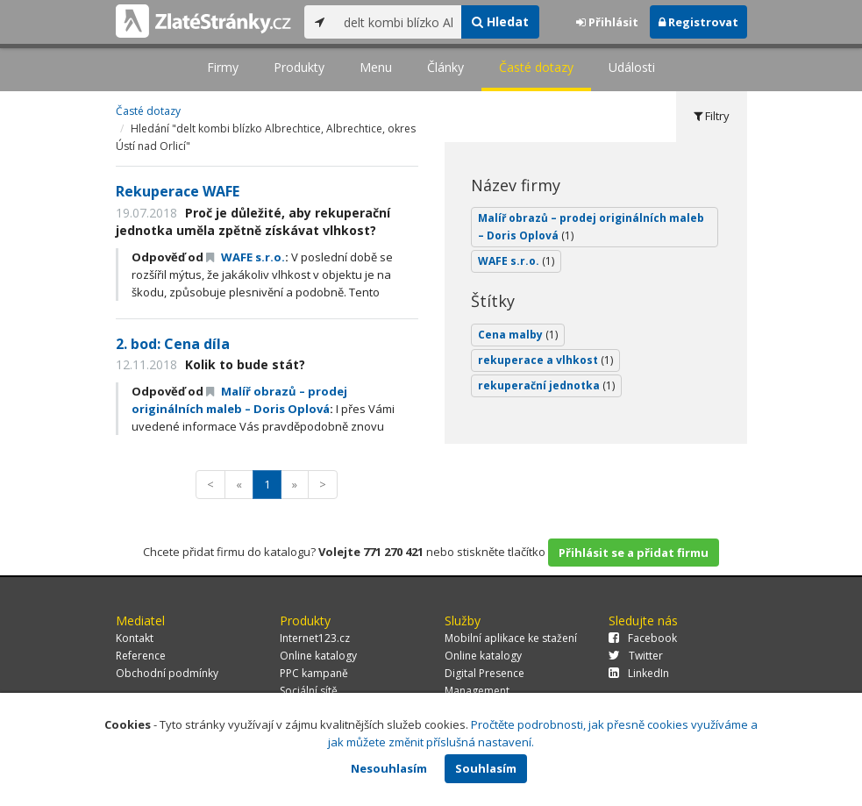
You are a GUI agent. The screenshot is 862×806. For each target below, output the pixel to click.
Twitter (636, 655)
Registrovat (698, 22)
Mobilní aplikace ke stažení (511, 638)
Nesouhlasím (389, 768)
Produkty (299, 67)
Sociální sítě (309, 690)
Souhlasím (485, 768)
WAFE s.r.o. (245, 257)
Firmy (223, 67)
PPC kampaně (314, 673)
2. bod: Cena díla (173, 343)
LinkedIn (639, 673)
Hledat (500, 21)
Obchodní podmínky (167, 673)
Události (632, 67)
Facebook (643, 638)
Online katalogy (318, 655)
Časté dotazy (536, 67)
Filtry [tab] (712, 116)
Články (445, 67)
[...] (398, 22)
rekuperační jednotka (546, 385)
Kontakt (134, 638)
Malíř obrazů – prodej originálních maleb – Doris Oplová (239, 400)
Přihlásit (607, 22)
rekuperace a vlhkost (545, 360)
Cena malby (518, 334)
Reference (141, 655)
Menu (376, 67)
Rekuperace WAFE (177, 191)
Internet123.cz (315, 638)
